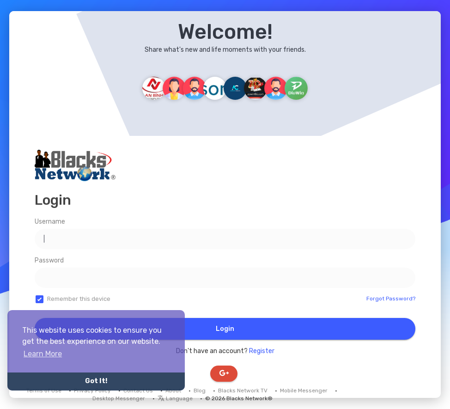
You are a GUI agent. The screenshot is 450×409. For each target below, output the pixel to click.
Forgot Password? (390, 298)
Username (50, 222)
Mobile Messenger (304, 390)
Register (261, 351)
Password (49, 260)
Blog (200, 390)
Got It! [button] (96, 381)
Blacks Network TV (243, 390)
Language (175, 398)
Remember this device (78, 298)
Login (225, 329)
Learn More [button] (43, 353)
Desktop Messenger (118, 398)
